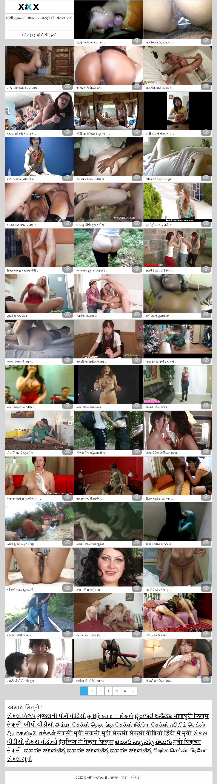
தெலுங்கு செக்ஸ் (112, 724)
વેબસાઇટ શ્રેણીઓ (41, 18)
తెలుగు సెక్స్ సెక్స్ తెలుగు (143, 741)
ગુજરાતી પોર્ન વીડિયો (61, 716)
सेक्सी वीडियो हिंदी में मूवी (161, 733)
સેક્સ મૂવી (19, 759)
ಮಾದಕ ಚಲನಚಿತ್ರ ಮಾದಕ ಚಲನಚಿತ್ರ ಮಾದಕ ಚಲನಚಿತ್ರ (88, 750)
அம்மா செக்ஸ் (72, 724)
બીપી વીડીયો (39, 724)
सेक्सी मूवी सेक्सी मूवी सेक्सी (92, 733)
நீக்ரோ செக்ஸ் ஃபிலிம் (160, 724)
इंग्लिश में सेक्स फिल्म (86, 741)
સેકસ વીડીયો (41, 741)
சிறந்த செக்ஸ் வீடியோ (180, 750)
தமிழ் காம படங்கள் (110, 716)
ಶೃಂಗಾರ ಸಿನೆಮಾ (154, 716)
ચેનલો (60, 18)
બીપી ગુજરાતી (16, 18)
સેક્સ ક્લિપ (21, 716)
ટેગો (70, 18)
